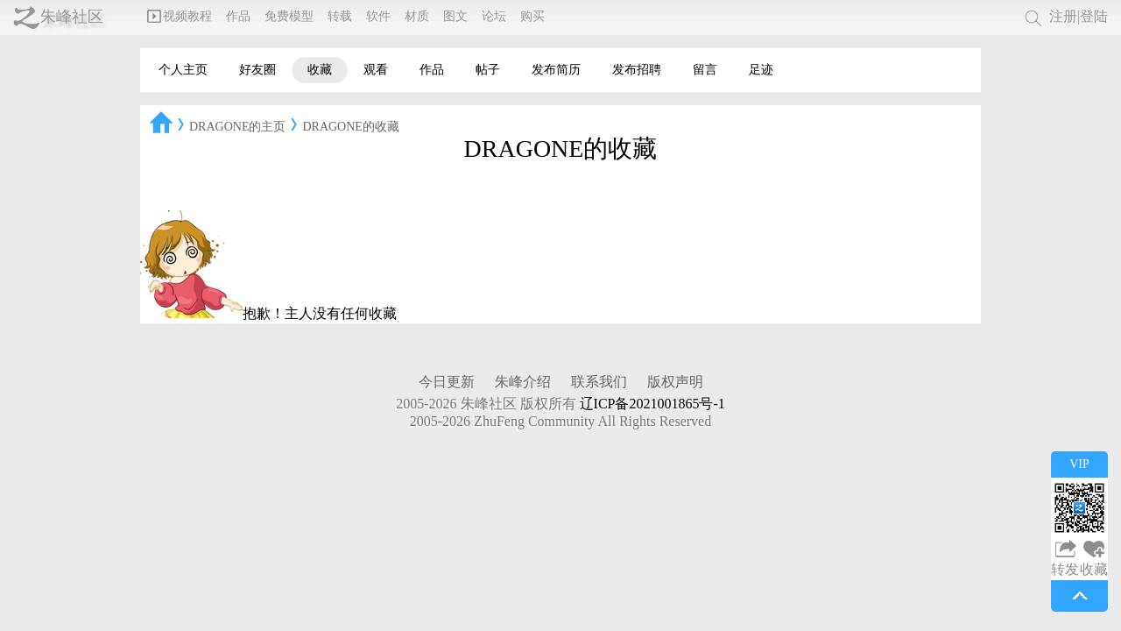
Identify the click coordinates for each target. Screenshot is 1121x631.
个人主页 (183, 69)
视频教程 (179, 16)
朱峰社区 (71, 16)
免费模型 (289, 16)
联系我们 (599, 381)
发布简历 (556, 69)
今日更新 (447, 381)
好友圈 (257, 69)
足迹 (761, 69)
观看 (375, 69)
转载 (340, 16)
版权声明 (675, 381)
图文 (455, 16)
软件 (378, 16)
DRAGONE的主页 (237, 126)
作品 (238, 16)
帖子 (488, 69)
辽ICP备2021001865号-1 (652, 403)
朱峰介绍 (523, 381)
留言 (705, 69)
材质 (417, 16)
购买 (532, 16)
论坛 (494, 16)
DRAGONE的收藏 (350, 126)
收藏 (319, 69)
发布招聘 (636, 69)
